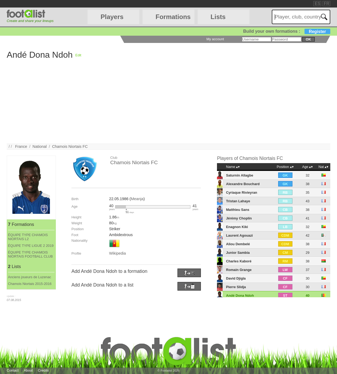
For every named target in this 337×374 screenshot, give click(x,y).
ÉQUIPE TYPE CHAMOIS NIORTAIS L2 (28, 237)
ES (317, 3)
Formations (173, 16)
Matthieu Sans (237, 210)
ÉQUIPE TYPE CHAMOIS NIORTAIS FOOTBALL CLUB (30, 254)
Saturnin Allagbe (239, 175)
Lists (218, 16)
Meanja (137, 199)
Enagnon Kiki (237, 227)
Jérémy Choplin (239, 218)
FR (326, 3)
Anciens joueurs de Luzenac (29, 277)
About (28, 370)
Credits (43, 370)
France (21, 146)
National (39, 146)
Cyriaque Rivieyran (241, 192)
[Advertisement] (168, 106)
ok (308, 39)
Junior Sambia (238, 253)
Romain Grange (239, 270)
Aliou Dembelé (238, 244)
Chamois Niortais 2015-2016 (30, 284)
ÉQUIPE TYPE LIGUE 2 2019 (31, 246)
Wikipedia (117, 253)
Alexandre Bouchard (243, 184)
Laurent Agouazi (239, 235)
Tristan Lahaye (238, 201)
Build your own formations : (286, 31)
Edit (78, 55)
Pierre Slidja (236, 287)
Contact (13, 370)
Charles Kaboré (239, 261)
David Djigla (236, 278)
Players (111, 16)
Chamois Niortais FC (70, 146)
